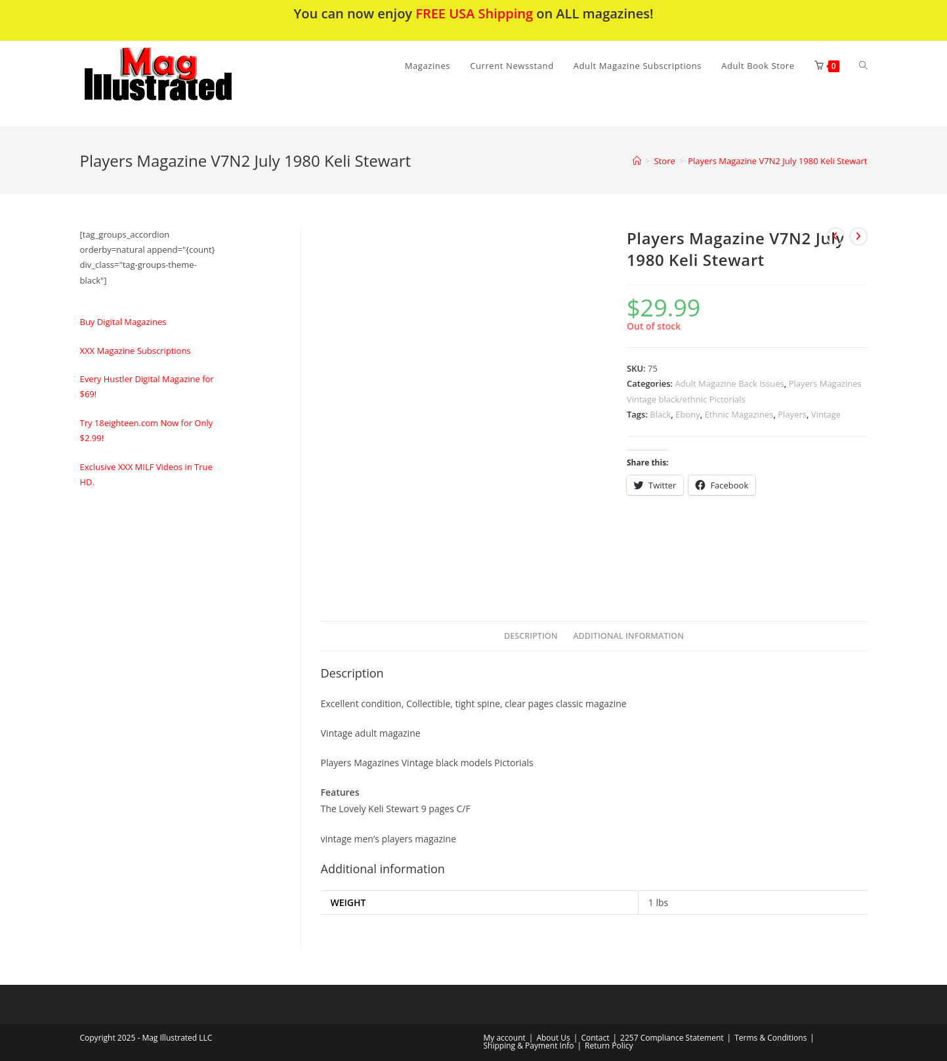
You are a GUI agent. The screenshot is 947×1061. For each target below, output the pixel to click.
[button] (192, 84)
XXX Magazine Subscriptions (135, 351)
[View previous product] (835, 236)
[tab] (530, 636)
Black (660, 414)
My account (505, 1037)
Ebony (687, 414)
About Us (553, 1037)
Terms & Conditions (770, 1037)
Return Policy (609, 1045)
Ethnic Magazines (739, 414)
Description (531, 635)
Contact (595, 1037)
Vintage (826, 414)
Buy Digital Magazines (123, 322)
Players (792, 414)
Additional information (628, 635)
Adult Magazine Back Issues (729, 383)
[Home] (637, 161)
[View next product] (858, 236)
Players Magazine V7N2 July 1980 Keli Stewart (777, 161)
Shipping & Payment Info (529, 1045)
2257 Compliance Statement (672, 1037)
